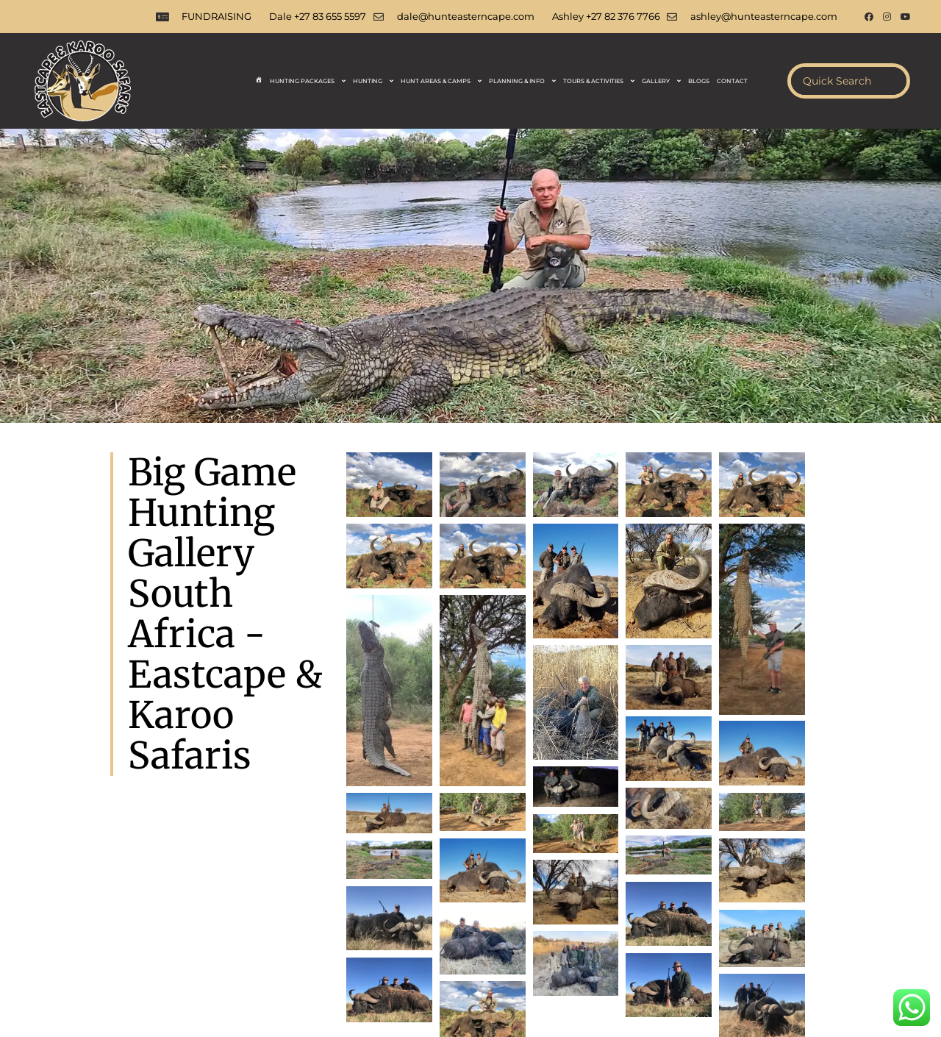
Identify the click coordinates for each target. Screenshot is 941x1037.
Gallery (661, 81)
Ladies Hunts (164, 952)
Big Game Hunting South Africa (511, 938)
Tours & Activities (598, 81)
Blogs (698, 81)
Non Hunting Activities (554, 966)
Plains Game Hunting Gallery (686, 966)
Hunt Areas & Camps (441, 81)
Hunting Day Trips (720, 952)
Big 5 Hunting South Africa (659, 938)
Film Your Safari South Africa (280, 966)
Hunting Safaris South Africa (76, 938)
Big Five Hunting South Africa (801, 938)
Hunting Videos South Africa (424, 966)
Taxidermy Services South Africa (130, 966)
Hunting (373, 81)
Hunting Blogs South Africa (402, 952)
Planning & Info (522, 81)
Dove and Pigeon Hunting (266, 952)
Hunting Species (515, 952)
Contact (732, 81)
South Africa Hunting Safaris (219, 938)
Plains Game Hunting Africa (361, 938)
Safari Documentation (615, 952)
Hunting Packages (308, 81)
